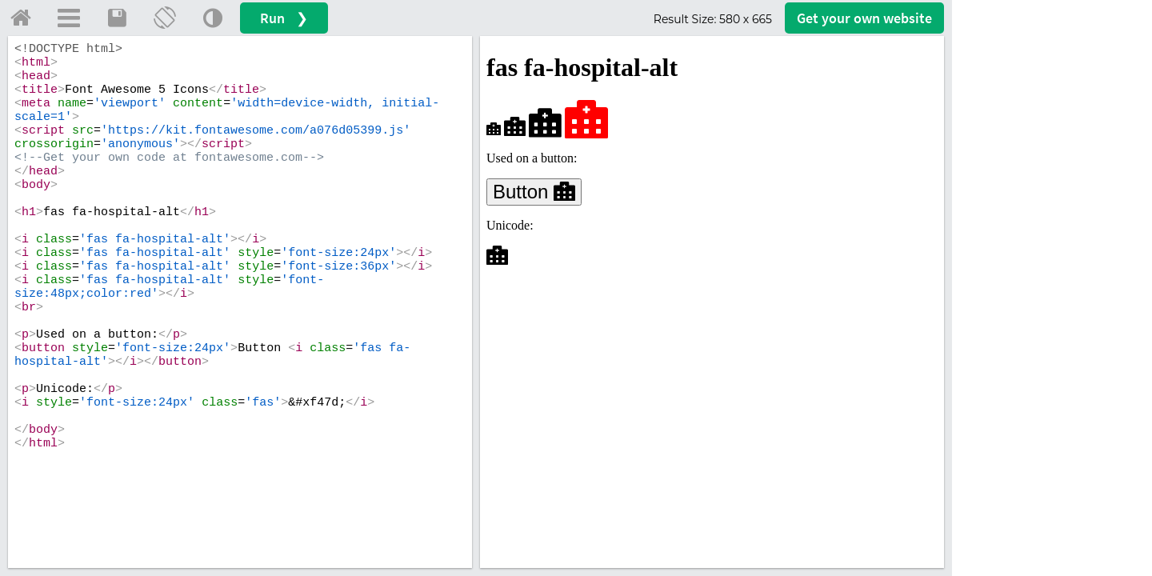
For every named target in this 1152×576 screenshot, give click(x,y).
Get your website (864, 18)
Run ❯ (284, 18)
